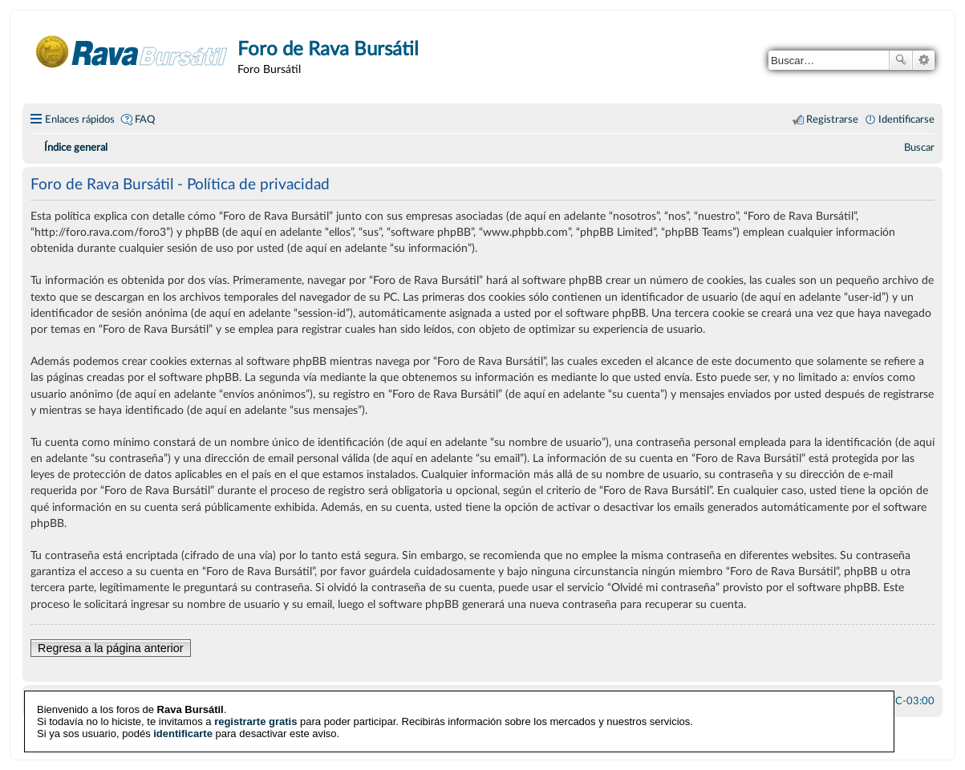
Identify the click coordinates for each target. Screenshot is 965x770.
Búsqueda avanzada (924, 60)
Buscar (901, 60)
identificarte (183, 733)
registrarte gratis (255, 721)
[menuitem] (919, 147)
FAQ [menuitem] (145, 119)
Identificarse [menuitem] (906, 119)
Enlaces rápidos (80, 119)
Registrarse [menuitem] (832, 119)
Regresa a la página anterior (111, 648)
